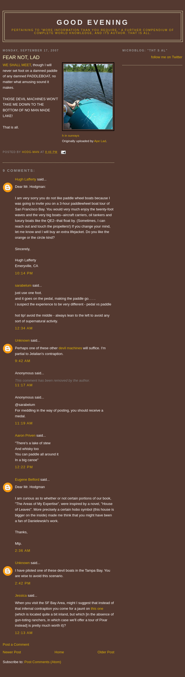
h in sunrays (70, 135)
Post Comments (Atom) (42, 662)
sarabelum (23, 285)
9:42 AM (22, 361)
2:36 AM (22, 551)
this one (97, 608)
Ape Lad (100, 141)
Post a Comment (16, 644)
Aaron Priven (25, 435)
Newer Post (12, 652)
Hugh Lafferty (25, 179)
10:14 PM (24, 273)
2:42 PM (23, 583)
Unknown (22, 340)
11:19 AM (24, 423)
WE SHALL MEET (17, 65)
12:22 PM (24, 467)
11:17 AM (24, 385)
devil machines (70, 348)
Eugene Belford (27, 479)
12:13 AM (24, 633)
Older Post (106, 652)
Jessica (21, 595)
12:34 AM (24, 328)
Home (59, 652)
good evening (93, 22)
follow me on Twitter (166, 57)
